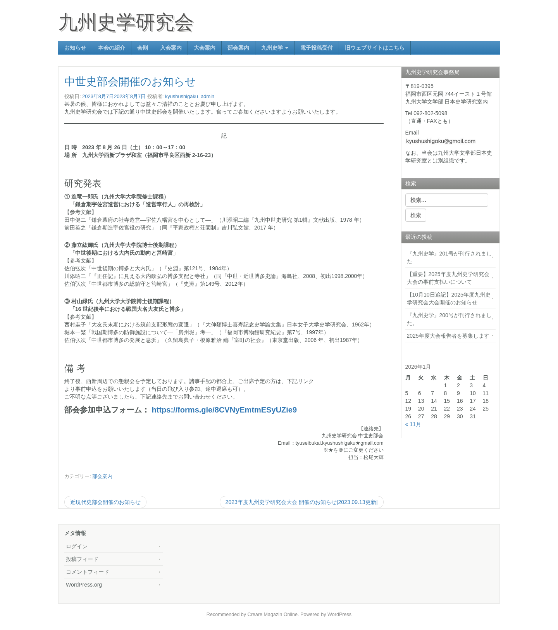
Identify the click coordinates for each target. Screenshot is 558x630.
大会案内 (204, 48)
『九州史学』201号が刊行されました (449, 257)
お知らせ (75, 48)
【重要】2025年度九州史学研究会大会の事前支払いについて (448, 278)
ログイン (77, 546)
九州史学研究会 (126, 22)
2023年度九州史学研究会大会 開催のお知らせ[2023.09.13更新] (302, 502)
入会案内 (171, 48)
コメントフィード (87, 572)
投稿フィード (82, 559)
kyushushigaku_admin (189, 96)
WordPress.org (84, 585)
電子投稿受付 (316, 48)
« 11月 (413, 424)
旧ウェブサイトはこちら (375, 48)
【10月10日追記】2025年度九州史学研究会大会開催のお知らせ (449, 299)
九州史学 (274, 48)
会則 (142, 48)
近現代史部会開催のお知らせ (105, 502)
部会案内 (238, 48)
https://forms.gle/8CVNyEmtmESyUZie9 (224, 410)
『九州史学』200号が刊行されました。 (449, 319)
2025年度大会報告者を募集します (448, 336)
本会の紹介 (111, 48)
